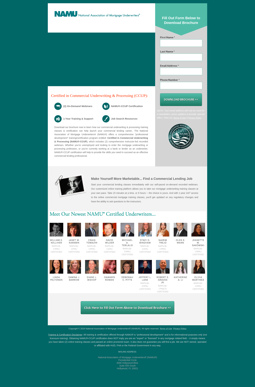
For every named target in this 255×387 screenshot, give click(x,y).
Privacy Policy (194, 118)
